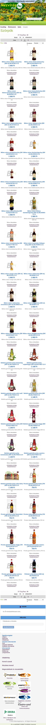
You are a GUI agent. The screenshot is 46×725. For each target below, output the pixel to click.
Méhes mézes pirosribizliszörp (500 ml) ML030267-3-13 (11, 334)
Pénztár (16, 14)
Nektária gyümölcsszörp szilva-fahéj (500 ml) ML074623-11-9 (12, 484)
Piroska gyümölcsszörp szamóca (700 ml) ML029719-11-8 (12, 574)
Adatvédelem (6, 649)
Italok (19, 27)
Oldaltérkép (5, 640)
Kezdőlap (3, 27)
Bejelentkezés (28, 14)
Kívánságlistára (12, 72)
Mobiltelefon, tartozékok (24, 701)
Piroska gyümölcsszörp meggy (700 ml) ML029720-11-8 (12, 545)
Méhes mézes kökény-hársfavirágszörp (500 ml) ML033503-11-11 (34, 212)
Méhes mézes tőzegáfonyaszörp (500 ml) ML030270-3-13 (34, 334)
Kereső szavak (7, 661)
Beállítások (5, 14)
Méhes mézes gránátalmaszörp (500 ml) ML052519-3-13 (12, 153)
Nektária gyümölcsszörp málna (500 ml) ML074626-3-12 (12, 424)
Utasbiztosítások (9, 703)
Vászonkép (9, 678)
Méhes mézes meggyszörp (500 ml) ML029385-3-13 (34, 303)
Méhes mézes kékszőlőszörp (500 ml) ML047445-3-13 (11, 211)
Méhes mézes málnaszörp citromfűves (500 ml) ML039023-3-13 (12, 303)
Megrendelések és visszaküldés (12, 669)
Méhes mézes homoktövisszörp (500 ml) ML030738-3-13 (12, 182)
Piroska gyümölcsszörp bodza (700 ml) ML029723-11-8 (34, 484)
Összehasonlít (11, 74)
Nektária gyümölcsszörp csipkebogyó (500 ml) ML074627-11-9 (34, 363)
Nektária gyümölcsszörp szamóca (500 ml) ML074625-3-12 (34, 454)
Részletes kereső (8, 665)
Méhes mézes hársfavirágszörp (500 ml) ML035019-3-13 (34, 153)
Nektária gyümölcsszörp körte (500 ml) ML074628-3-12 (34, 394)
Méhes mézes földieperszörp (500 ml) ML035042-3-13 (34, 124)
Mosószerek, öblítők (24, 694)
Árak (3, 643)
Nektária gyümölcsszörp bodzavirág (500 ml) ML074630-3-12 (12, 363)
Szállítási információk (8, 646)
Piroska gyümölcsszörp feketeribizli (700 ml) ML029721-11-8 (12, 515)
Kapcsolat (40, 1)
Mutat (15, 37)
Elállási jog (5, 651)
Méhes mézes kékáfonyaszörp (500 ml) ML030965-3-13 (34, 182)
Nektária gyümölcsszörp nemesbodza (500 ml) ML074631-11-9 (12, 454)
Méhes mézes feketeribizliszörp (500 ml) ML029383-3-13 (34, 91)
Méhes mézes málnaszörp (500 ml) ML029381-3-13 (34, 274)
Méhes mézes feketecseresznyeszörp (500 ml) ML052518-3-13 (11, 92)
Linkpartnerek (6, 652)
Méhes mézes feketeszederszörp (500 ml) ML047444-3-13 (12, 124)
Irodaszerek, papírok (24, 687)
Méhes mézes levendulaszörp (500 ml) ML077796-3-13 (11, 244)
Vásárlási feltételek (7, 645)
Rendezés (29, 43)
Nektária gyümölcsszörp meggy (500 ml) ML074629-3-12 (34, 424)
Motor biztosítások (9, 701)
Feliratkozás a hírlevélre (9, 621)
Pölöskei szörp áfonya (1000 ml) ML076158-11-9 (34, 574)
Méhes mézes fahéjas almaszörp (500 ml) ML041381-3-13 (12, 62)
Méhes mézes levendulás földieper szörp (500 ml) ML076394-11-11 (34, 244)
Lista (5, 43)
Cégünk (4, 637)
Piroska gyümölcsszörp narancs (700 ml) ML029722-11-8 (34, 545)
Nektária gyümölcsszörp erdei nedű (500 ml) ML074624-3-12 (11, 394)
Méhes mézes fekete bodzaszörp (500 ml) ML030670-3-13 (34, 62)
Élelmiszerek (12, 27)
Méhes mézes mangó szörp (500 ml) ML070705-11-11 (12, 274)
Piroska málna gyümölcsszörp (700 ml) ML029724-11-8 (34, 515)
